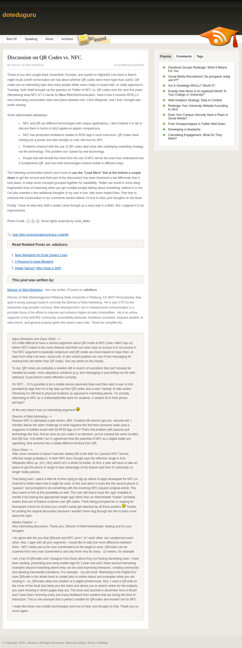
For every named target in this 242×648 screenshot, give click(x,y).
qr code (59, 234)
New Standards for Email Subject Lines (41, 255)
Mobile (140, 64)
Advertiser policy (75, 642)
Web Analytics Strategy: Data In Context (195, 100)
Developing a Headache (184, 129)
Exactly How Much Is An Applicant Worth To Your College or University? (197, 92)
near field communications (29, 234)
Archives (67, 39)
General (119, 64)
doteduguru (19, 14)
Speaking (31, 39)
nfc (49, 234)
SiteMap (103, 642)
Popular (165, 56)
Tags (200, 56)
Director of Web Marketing (27, 64)
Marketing (130, 64)
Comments (184, 56)
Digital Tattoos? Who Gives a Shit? (38, 268)
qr (52, 234)
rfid (66, 234)
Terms (91, 642)
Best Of (12, 39)
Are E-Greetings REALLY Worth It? (191, 85)
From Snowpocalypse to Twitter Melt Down (196, 124)
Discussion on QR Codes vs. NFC (44, 57)
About (49, 39)
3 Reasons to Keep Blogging (34, 261)
